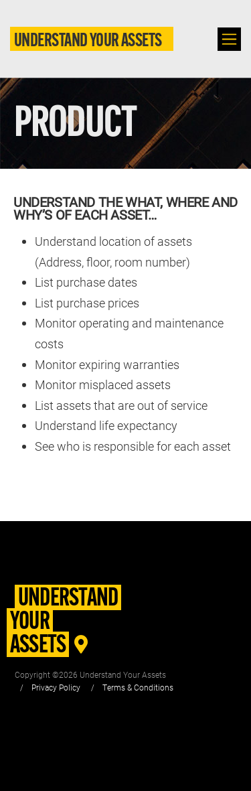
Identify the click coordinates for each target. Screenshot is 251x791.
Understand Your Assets (88, 41)
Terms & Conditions (137, 687)
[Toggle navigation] (229, 39)
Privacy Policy (55, 687)
